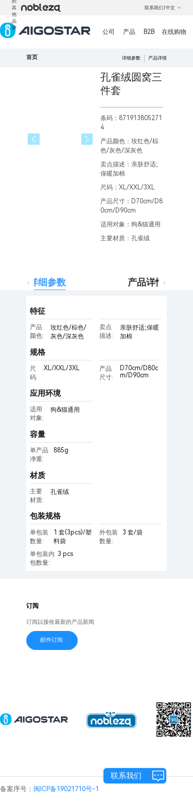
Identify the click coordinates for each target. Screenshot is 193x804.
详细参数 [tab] (47, 282)
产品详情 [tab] (146, 282)
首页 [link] (32, 57)
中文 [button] (174, 7)
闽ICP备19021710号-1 (66, 789)
